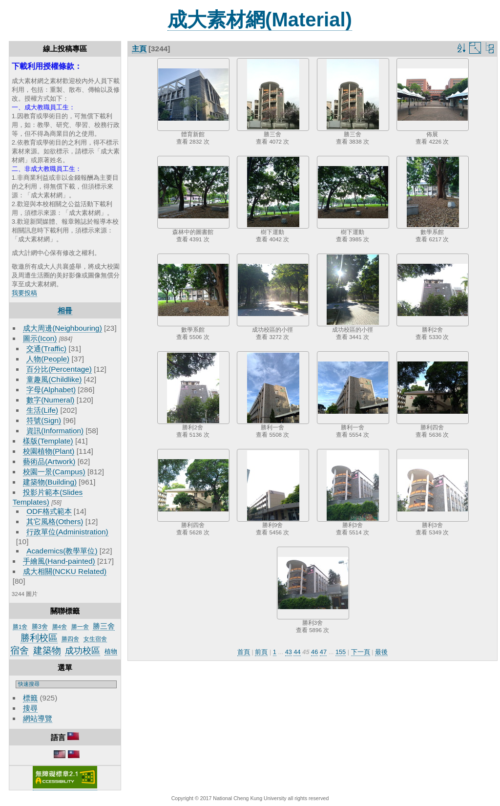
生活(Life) (42, 410)
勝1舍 (20, 627)
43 (288, 652)
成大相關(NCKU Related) (64, 571)
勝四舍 (70, 639)
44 (296, 652)
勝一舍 (80, 627)
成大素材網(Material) (259, 19)
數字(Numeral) (50, 400)
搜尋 (30, 708)
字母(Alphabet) (51, 389)
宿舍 (19, 650)
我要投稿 (24, 293)
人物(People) (47, 359)
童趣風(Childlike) (54, 379)
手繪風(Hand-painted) (59, 561)
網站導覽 (37, 718)
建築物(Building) (50, 482)
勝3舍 (40, 626)
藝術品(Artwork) (49, 461)
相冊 (65, 310)
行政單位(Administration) (67, 532)
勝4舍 (59, 627)
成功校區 (82, 651)
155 (340, 652)
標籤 (30, 698)
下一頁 (360, 652)
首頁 (243, 652)
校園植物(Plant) (48, 451)
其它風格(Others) (54, 521)
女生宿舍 (95, 639)
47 (323, 652)
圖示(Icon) (40, 338)
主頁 (139, 48)
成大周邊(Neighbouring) (62, 328)
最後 (381, 652)
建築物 (47, 650)
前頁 (261, 652)
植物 (110, 651)
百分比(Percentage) (59, 369)
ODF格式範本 (48, 511)
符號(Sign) (43, 420)
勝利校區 (39, 638)
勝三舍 (104, 626)
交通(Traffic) (46, 348)
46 (314, 652)
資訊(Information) (54, 430)
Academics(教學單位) (61, 551)
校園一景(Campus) (54, 471)
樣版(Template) (48, 441)
